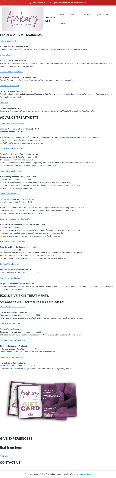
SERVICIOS (73, 15)
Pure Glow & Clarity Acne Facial (12, 72)
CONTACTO (86, 15)
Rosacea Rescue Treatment (10, 324)
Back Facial (4, 103)
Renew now (63, 3)
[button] (77, 15)
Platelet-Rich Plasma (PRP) (10, 194)
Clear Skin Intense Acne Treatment (13, 341)
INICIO (62, 15)
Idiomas (63, 23)
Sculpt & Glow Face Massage (11, 278)
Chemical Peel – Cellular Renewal (13, 124)
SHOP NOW (4, 456)
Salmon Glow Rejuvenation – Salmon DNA (16, 219)
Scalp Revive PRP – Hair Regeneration (14, 242)
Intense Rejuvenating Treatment (12, 358)
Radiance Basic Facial (8, 41)
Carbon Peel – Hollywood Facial (12, 149)
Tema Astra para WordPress (81, 474)
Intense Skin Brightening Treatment (13, 307)
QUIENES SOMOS (100, 15)
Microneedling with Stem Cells (11, 171)
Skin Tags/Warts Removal (10, 264)
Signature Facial (6, 55)
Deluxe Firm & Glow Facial (10, 86)
